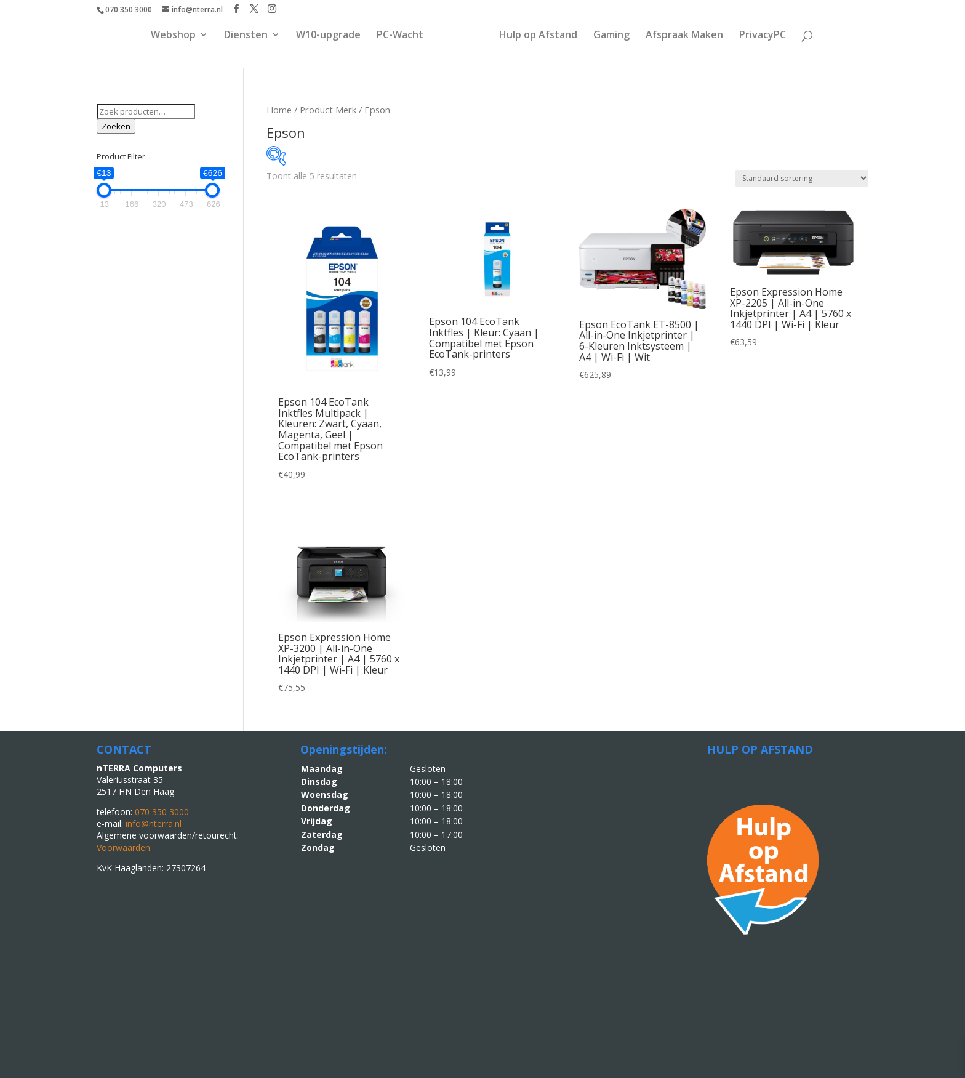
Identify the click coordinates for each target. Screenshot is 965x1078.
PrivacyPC (762, 35)
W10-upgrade (328, 35)
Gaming (611, 35)
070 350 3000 (128, 9)
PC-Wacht (400, 35)
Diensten (246, 35)
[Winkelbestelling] (801, 178)
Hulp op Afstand (538, 35)
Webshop (173, 35)
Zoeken (116, 126)
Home (279, 109)
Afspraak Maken (684, 35)
